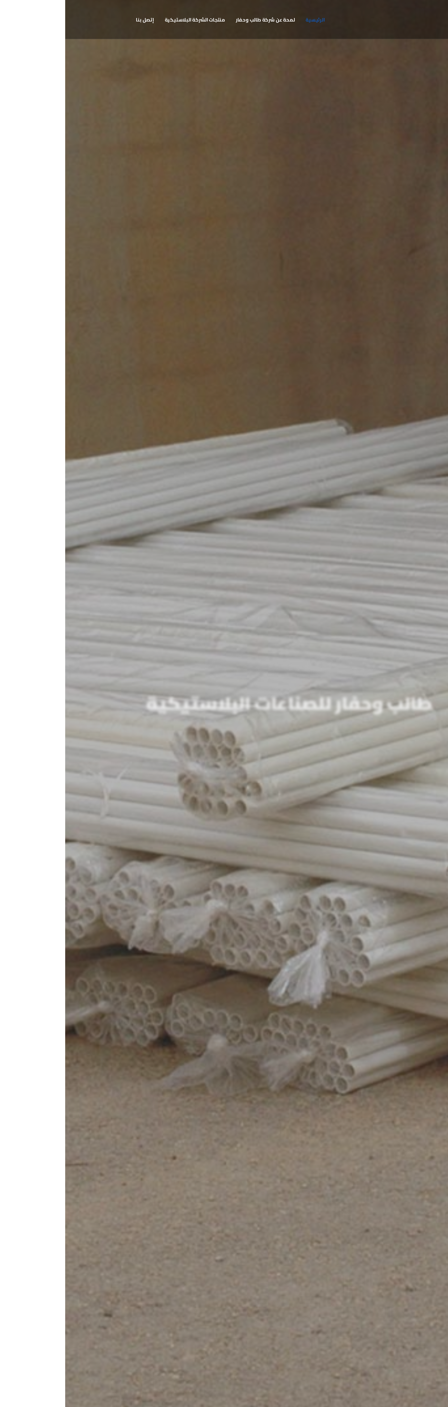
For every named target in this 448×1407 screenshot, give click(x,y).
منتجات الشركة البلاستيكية (130, 19)
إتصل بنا (79, 19)
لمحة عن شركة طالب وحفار (200, 19)
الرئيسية (249, 19)
